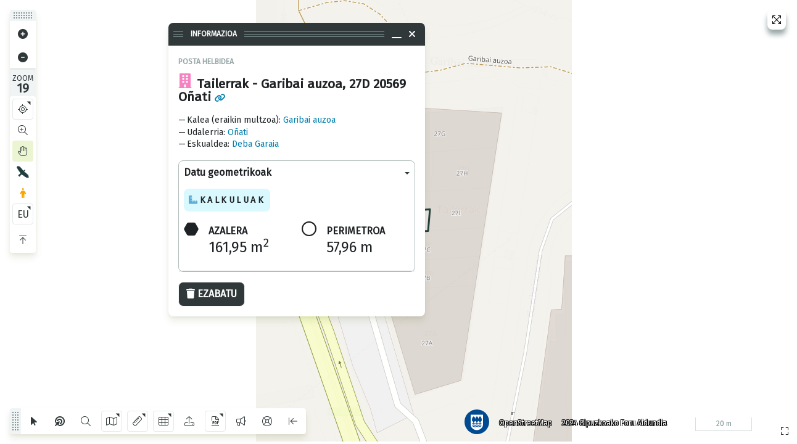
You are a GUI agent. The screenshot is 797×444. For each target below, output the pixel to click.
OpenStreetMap (524, 422)
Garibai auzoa (309, 120)
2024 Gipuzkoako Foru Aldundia (613, 422)
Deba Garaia (255, 144)
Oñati (238, 132)
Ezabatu (211, 294)
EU (23, 214)
